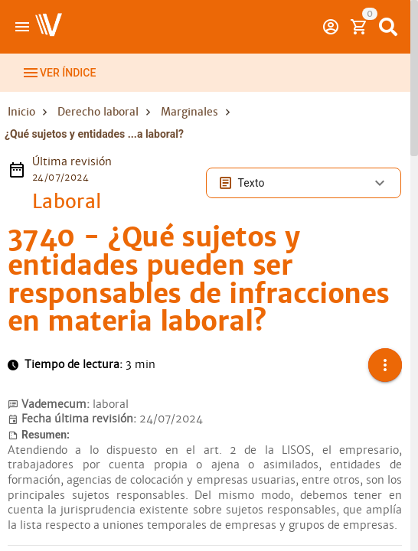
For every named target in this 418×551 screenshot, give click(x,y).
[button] (385, 365)
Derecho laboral (98, 112)
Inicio (21, 112)
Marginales (189, 112)
